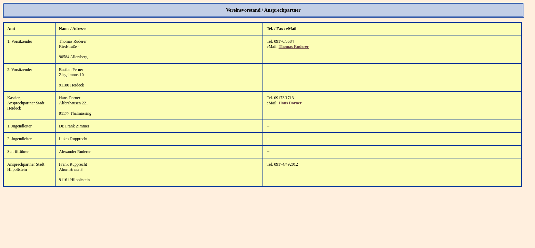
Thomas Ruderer (294, 46)
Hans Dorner (290, 103)
